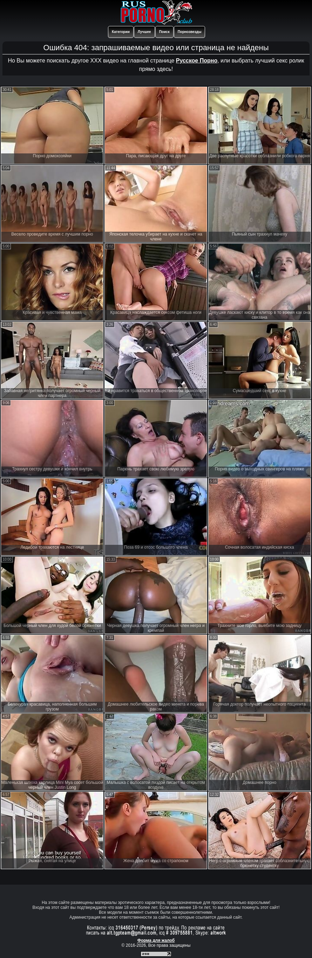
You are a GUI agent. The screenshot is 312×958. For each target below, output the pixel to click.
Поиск (164, 32)
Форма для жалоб (156, 940)
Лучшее (144, 32)
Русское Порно (196, 61)
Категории (121, 32)
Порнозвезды (190, 32)
